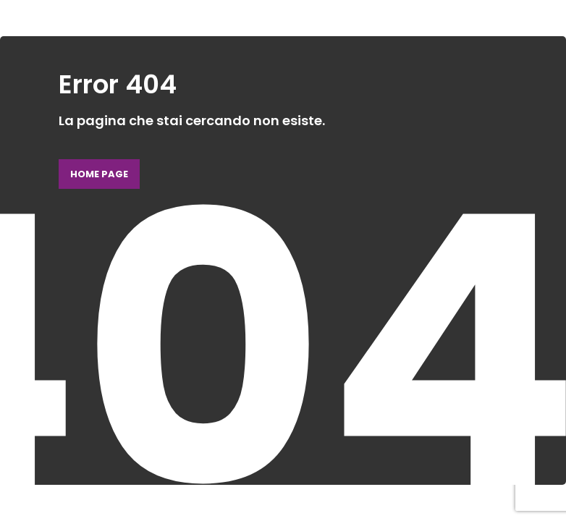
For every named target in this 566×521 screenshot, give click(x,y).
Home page (99, 174)
